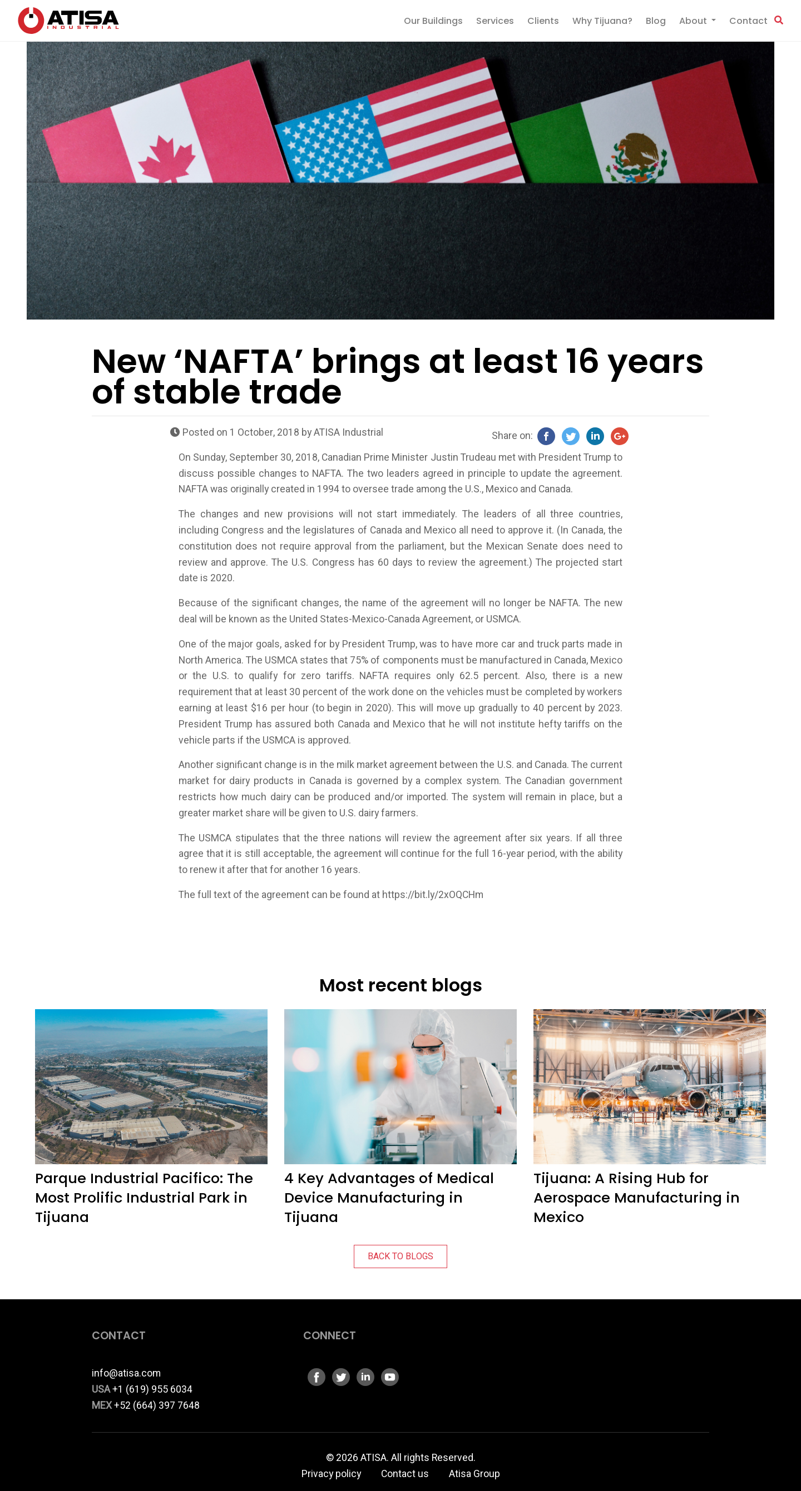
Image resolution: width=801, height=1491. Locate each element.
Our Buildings (433, 20)
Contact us (405, 1474)
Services (495, 20)
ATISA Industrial (348, 433)
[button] (779, 21)
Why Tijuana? (602, 20)
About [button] (694, 20)
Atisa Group (474, 1474)
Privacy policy (331, 1474)
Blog (656, 20)
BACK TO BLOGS (400, 1256)
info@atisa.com (126, 1373)
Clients (543, 20)
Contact (748, 20)
